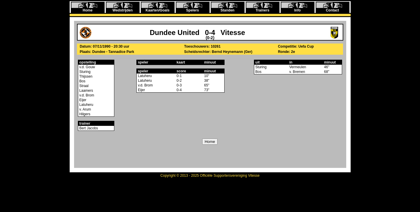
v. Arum (84, 109)
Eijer (82, 100)
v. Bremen (297, 72)
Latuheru (85, 105)
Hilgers (84, 114)
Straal (83, 86)
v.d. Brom (86, 95)
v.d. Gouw (86, 67)
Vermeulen (297, 67)
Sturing (84, 72)
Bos (82, 81)
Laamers (85, 91)
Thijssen (85, 76)
